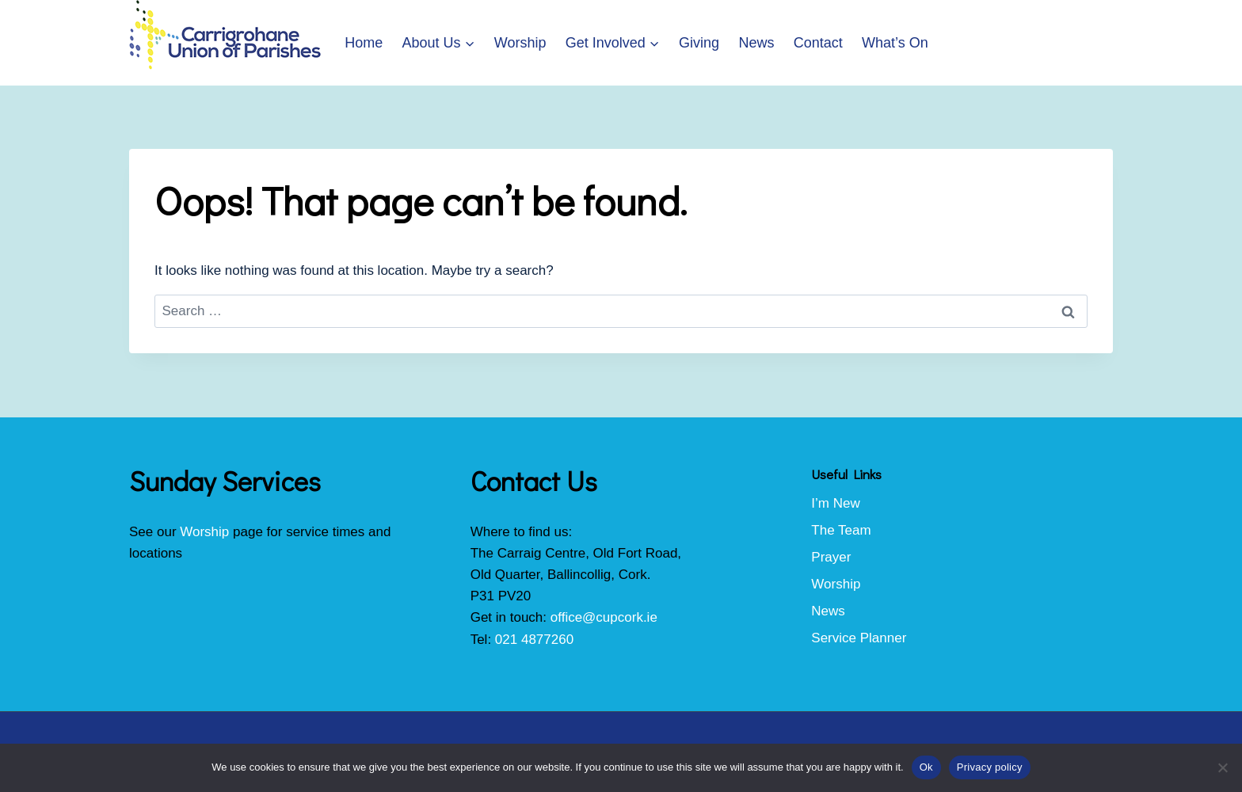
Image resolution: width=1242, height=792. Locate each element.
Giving (699, 43)
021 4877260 (534, 639)
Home (364, 43)
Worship (520, 43)
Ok (926, 767)
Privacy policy (990, 767)
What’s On (895, 43)
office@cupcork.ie (604, 617)
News (756, 43)
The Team (841, 530)
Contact (818, 43)
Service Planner (858, 637)
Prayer (831, 557)
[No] (1222, 767)
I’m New (835, 503)
